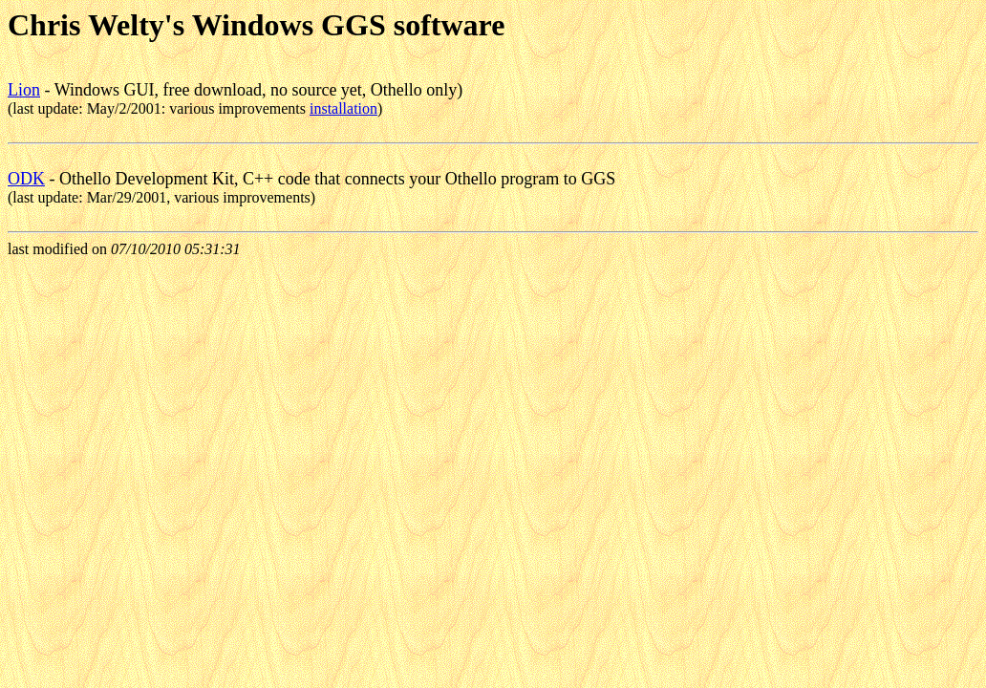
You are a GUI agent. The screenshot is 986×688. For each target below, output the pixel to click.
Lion (24, 89)
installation (343, 108)
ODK (26, 178)
